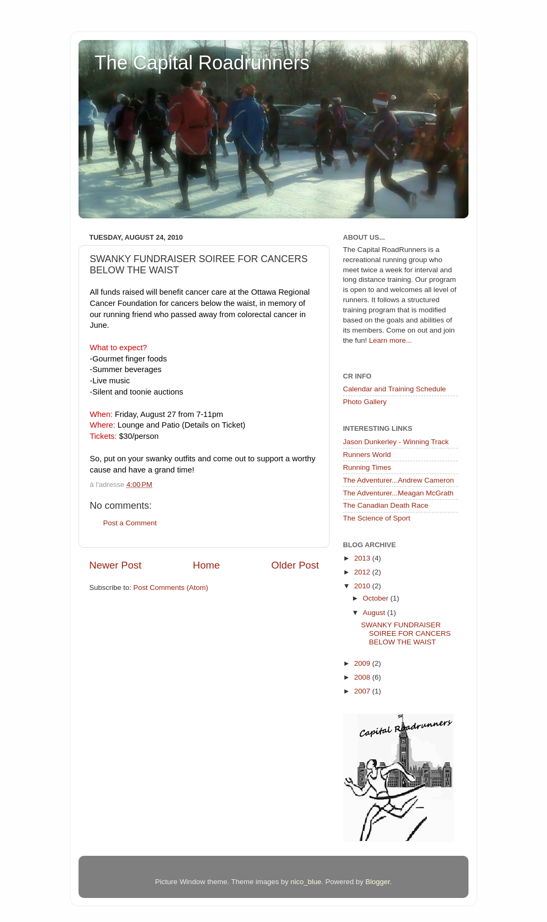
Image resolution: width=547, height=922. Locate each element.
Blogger (377, 882)
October (376, 598)
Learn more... (390, 340)
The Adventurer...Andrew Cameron (398, 480)
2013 (363, 558)
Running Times (367, 467)
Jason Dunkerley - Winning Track (396, 442)
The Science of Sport (376, 518)
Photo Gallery (365, 402)
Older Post (295, 565)
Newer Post (115, 565)
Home (206, 565)
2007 (363, 691)
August (375, 613)
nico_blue (306, 882)
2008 (363, 677)
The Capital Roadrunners (202, 63)
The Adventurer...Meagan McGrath (398, 493)
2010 (363, 586)
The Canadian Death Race (385, 505)
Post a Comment (130, 523)
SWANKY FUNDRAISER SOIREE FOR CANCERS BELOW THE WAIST (406, 633)
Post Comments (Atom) (171, 588)
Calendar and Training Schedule (394, 389)
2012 (363, 572)
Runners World (367, 455)
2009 (363, 663)
